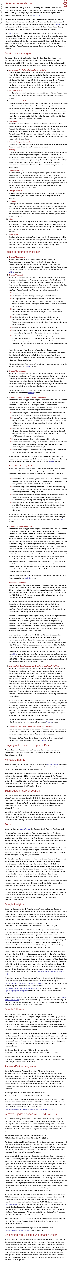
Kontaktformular (52, 764)
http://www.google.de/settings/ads (16, 991)
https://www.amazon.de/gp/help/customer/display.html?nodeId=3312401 (29, 1109)
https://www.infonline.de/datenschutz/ (17, 1230)
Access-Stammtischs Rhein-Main (46, 773)
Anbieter (57, 24)
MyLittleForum (25, 829)
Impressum (36, 15)
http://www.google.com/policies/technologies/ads (21, 988)
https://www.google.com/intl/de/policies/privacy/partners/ (24, 983)
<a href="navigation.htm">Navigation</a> (1, 632)
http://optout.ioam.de (12, 1204)
